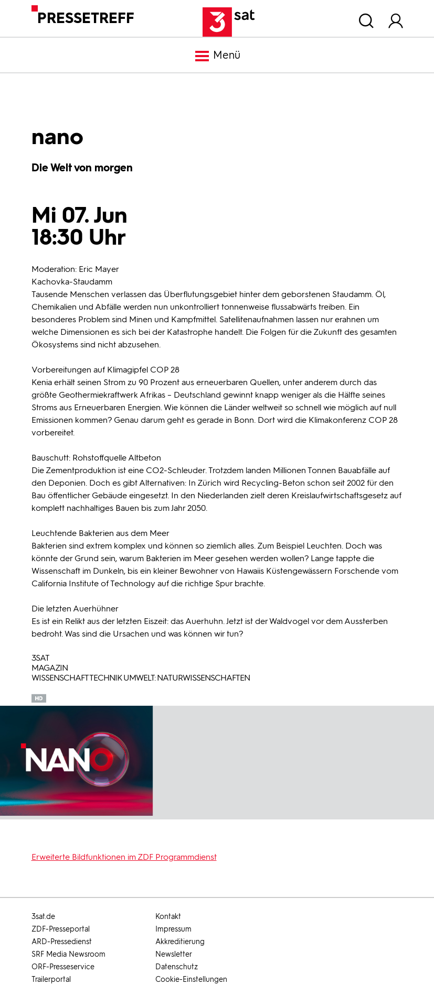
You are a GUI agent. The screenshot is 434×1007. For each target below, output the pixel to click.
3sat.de (43, 916)
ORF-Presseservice (62, 966)
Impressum (173, 929)
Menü (217, 56)
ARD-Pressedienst (61, 941)
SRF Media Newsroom (68, 954)
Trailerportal (51, 979)
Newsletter (173, 954)
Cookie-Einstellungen (191, 979)
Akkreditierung (180, 941)
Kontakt (168, 916)
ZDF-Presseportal (60, 929)
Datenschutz (176, 966)
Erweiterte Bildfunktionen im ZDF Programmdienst (124, 857)
